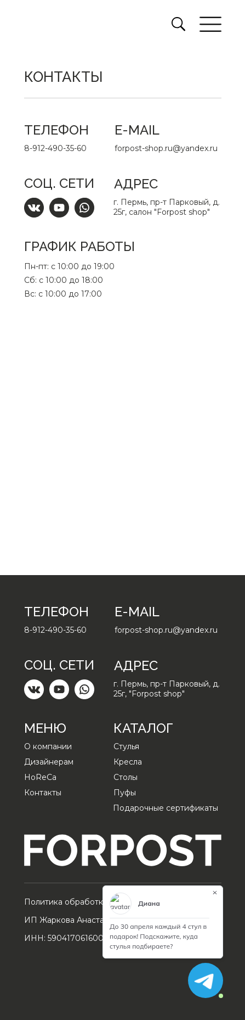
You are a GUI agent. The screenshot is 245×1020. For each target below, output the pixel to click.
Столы (125, 777)
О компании (48, 746)
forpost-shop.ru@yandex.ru (166, 148)
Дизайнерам (48, 762)
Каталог (143, 728)
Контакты (42, 793)
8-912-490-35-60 (55, 148)
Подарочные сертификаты (165, 808)
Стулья (126, 746)
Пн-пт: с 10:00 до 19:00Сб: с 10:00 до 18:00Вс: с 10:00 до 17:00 (69, 280)
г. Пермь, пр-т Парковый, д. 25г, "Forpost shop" (166, 689)
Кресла (127, 762)
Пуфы (124, 793)
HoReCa (40, 777)
